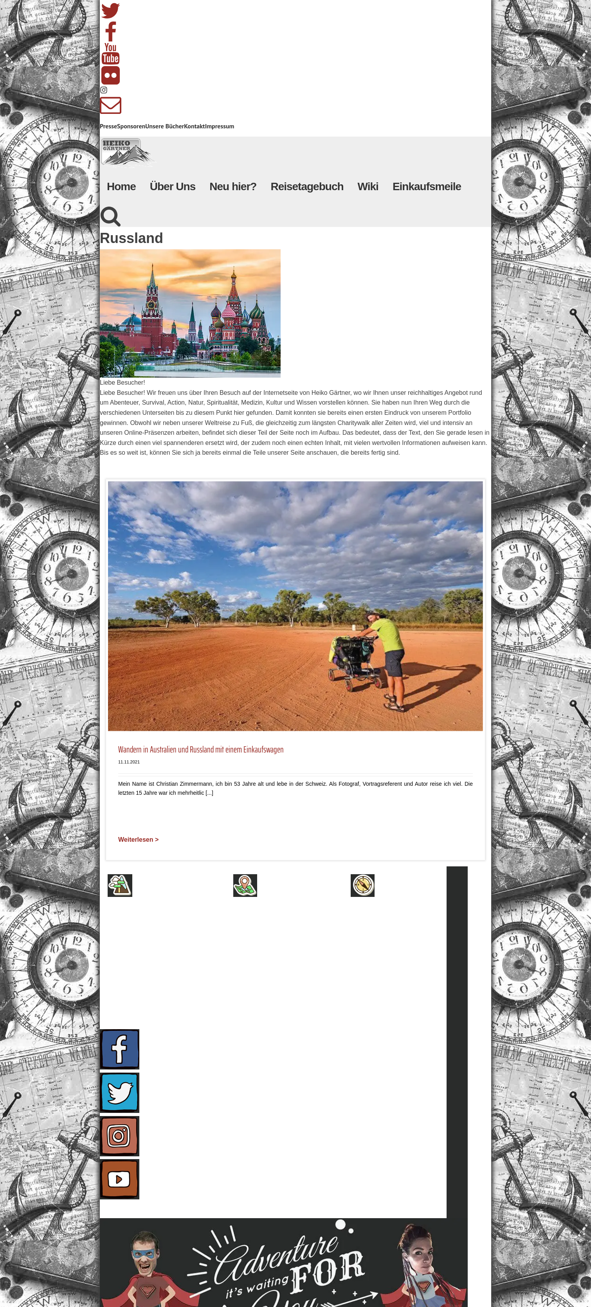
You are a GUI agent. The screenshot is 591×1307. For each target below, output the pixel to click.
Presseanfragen (409, 914)
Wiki (368, 186)
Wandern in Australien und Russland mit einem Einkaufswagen (201, 750)
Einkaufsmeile (427, 186)
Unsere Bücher (164, 126)
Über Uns (172, 186)
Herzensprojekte (293, 931)
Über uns (153, 914)
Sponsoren (131, 126)
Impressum (219, 126)
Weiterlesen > (138, 839)
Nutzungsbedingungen (177, 980)
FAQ (386, 931)
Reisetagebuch (306, 186)
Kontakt (194, 126)
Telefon (394, 964)
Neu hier (278, 914)
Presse (108, 126)
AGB (143, 931)
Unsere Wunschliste (299, 964)
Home (121, 186)
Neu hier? (232, 186)
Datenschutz (159, 964)
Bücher (275, 947)
